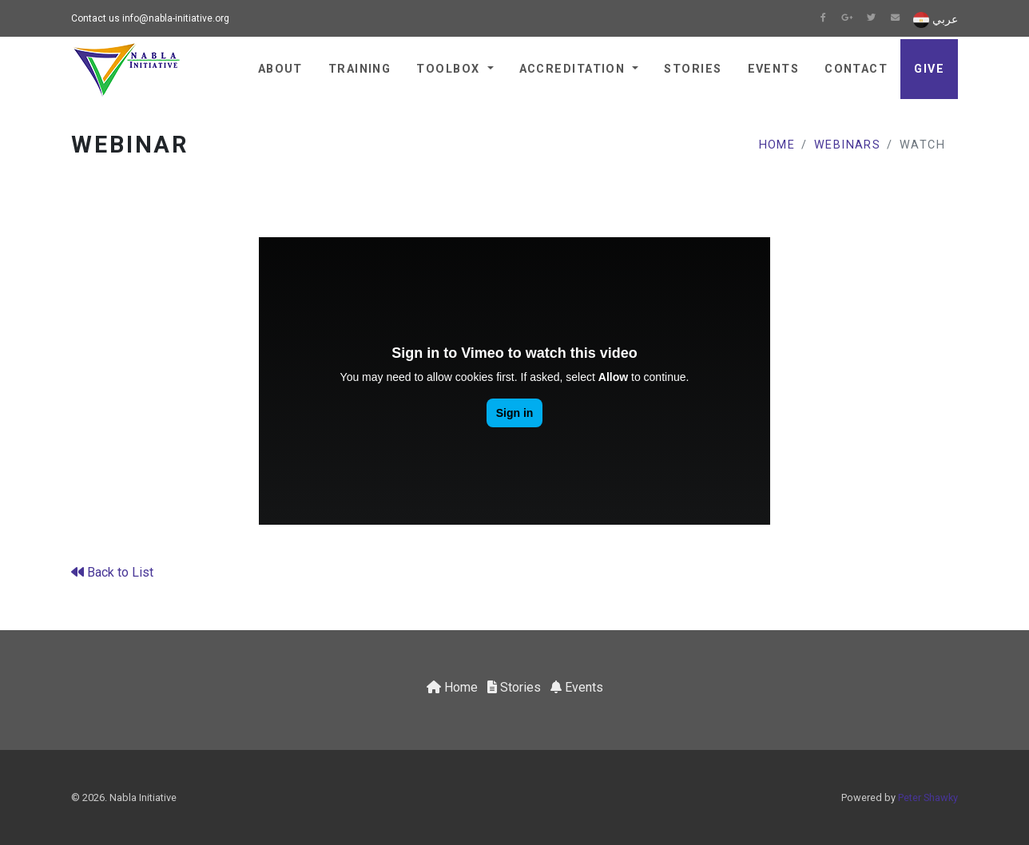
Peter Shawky (928, 797)
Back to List (112, 572)
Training (359, 69)
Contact (856, 69)
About (280, 69)
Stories (692, 69)
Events (774, 69)
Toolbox (450, 69)
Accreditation (574, 69)
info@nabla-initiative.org (175, 18)
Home (777, 145)
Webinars (847, 145)
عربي (935, 20)
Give (929, 69)
